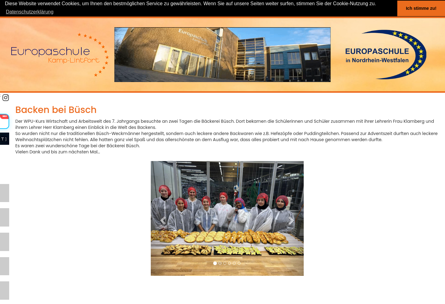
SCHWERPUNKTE (21, 209)
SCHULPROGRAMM (24, 228)
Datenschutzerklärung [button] (30, 11)
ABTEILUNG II (17, 266)
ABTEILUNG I (16, 247)
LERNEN (11, 190)
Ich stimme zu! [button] (421, 8)
